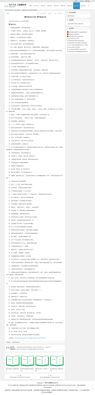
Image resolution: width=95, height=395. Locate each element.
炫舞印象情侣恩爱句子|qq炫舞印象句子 (78, 32)
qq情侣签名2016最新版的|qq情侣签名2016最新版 (81, 51)
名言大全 (43, 5)
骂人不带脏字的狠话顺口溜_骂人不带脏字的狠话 (80, 45)
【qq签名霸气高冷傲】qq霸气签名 (75, 23)
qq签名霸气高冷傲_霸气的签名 (76, 36)
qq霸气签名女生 (16, 342)
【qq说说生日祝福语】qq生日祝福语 (77, 49)
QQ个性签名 (17, 10)
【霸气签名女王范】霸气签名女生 (29, 10)
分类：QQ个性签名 (41, 13)
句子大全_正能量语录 (17, 5)
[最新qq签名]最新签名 (74, 34)
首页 (30, 5)
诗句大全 (63, 5)
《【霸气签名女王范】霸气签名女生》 (24, 347)
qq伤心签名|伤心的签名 (74, 47)
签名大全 (76, 5)
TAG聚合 (76, 1)
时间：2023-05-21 (58, 13)
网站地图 (87, 1)
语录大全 (49, 5)
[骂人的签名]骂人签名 (74, 38)
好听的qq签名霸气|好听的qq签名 (76, 40)
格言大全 (56, 5)
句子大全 (36, 5)
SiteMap (82, 1)
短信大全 (83, 5)
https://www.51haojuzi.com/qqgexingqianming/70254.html (30, 338)
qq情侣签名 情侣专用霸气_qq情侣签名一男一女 (80, 42)
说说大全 (70, 5)
